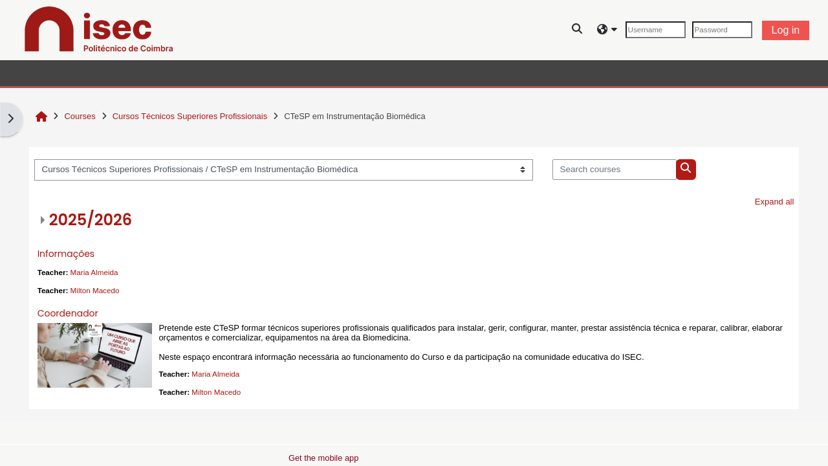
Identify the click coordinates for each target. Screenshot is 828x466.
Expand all (774, 201)
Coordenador (68, 313)
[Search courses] (614, 169)
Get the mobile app (323, 458)
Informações (66, 253)
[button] (577, 30)
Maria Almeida (94, 272)
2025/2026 (91, 219)
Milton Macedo (95, 290)
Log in (786, 30)
